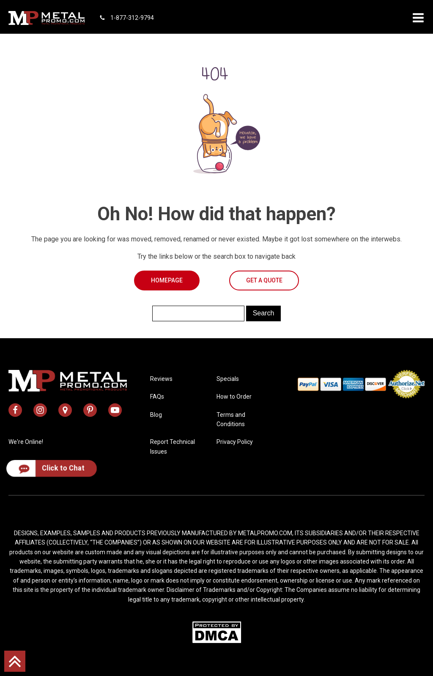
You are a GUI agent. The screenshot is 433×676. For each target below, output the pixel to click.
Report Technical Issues (172, 446)
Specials (227, 378)
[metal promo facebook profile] (15, 410)
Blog (156, 414)
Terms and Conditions (230, 419)
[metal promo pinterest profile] (90, 410)
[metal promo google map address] (65, 410)
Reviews (161, 378)
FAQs (157, 396)
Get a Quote (264, 280)
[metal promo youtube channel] (115, 410)
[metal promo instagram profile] (40, 410)
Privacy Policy (234, 441)
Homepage (167, 280)
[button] (418, 17)
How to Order (234, 396)
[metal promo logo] (46, 18)
